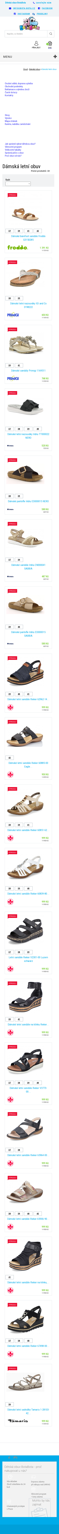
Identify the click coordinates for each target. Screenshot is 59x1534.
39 (19, 231)
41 (28, 231)
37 (9, 231)
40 (38, 429)
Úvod (25, 69)
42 (38, 231)
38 (9, 298)
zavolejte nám (43, 2)
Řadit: (8, 180)
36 (9, 1404)
